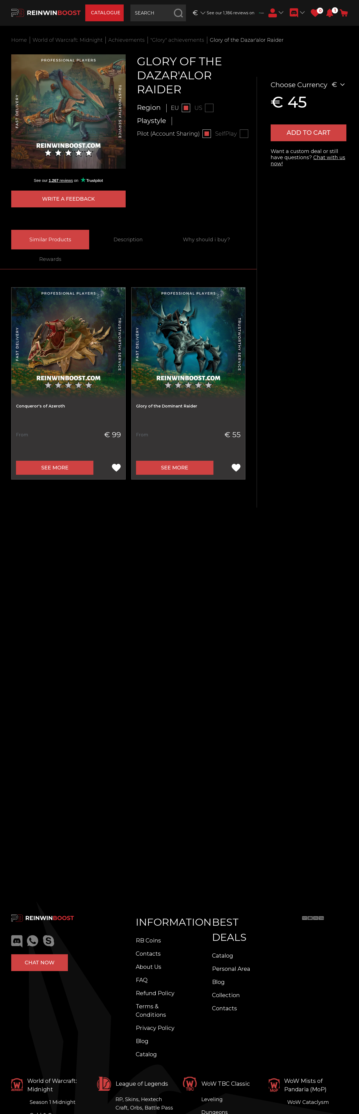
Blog (142, 1041)
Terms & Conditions (151, 1010)
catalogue (105, 12)
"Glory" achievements (177, 40)
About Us (148, 967)
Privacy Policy (155, 1028)
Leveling (212, 1099)
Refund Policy (155, 993)
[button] (329, 13)
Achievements (126, 40)
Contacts (148, 953)
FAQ (142, 980)
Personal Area (231, 968)
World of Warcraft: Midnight (68, 40)
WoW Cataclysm (308, 1102)
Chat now (39, 963)
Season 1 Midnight (52, 1102)
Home (19, 40)
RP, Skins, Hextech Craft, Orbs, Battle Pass (144, 1103)
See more (54, 468)
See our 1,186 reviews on (235, 12)
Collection (226, 995)
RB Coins (148, 940)
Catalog (146, 1054)
